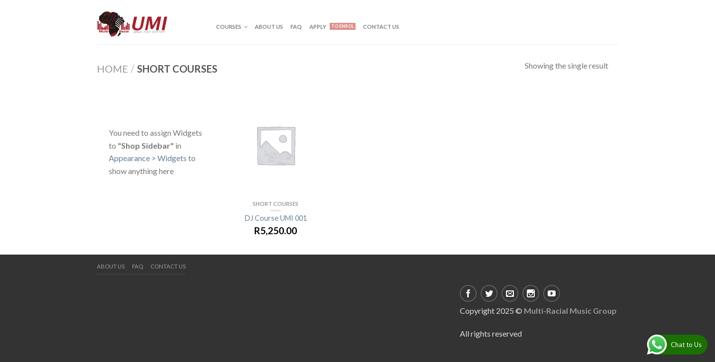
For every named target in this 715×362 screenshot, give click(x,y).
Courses (228, 26)
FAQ (296, 26)
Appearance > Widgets (148, 158)
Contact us (381, 26)
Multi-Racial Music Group (570, 310)
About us (269, 26)
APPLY (317, 26)
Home (112, 69)
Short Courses (275, 203)
